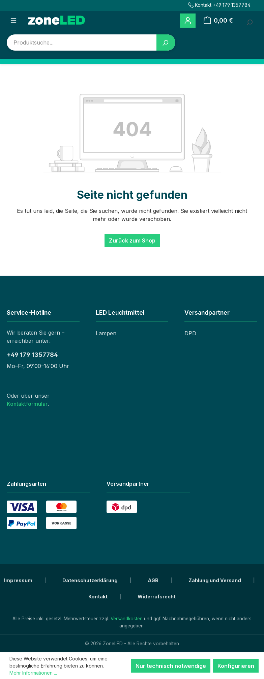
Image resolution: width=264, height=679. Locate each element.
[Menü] (13, 20)
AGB (153, 580)
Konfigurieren (235, 665)
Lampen (106, 333)
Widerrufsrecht (157, 596)
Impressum (18, 580)
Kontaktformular (27, 403)
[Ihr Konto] (188, 20)
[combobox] (82, 42)
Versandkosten (127, 618)
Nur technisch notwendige (171, 665)
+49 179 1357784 (32, 354)
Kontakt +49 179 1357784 (219, 5)
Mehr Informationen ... (33, 673)
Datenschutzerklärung (90, 580)
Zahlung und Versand (215, 580)
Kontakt (98, 596)
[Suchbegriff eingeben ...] (249, 20)
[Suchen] (165, 42)
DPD (190, 333)
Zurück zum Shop (132, 240)
